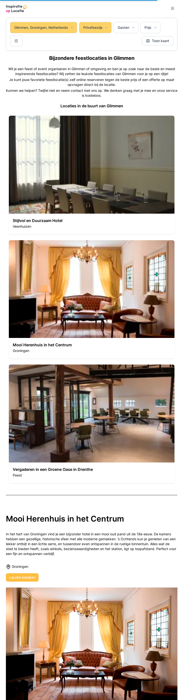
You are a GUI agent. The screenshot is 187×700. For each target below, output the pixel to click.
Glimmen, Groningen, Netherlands (44, 27)
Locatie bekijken (22, 577)
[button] (91, 175)
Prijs (150, 27)
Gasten (126, 27)
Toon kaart (157, 41)
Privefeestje (95, 27)
